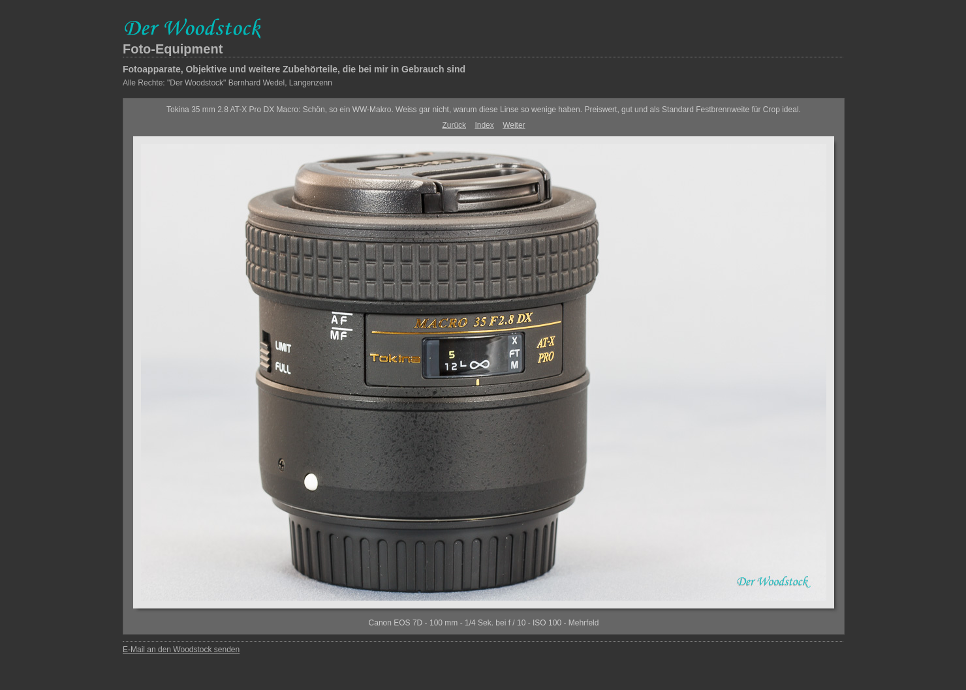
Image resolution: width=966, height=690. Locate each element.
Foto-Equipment (173, 49)
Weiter (514, 125)
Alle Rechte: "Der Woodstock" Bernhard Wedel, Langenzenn (227, 82)
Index (484, 125)
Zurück (454, 125)
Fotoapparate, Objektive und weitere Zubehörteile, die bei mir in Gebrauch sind (294, 69)
